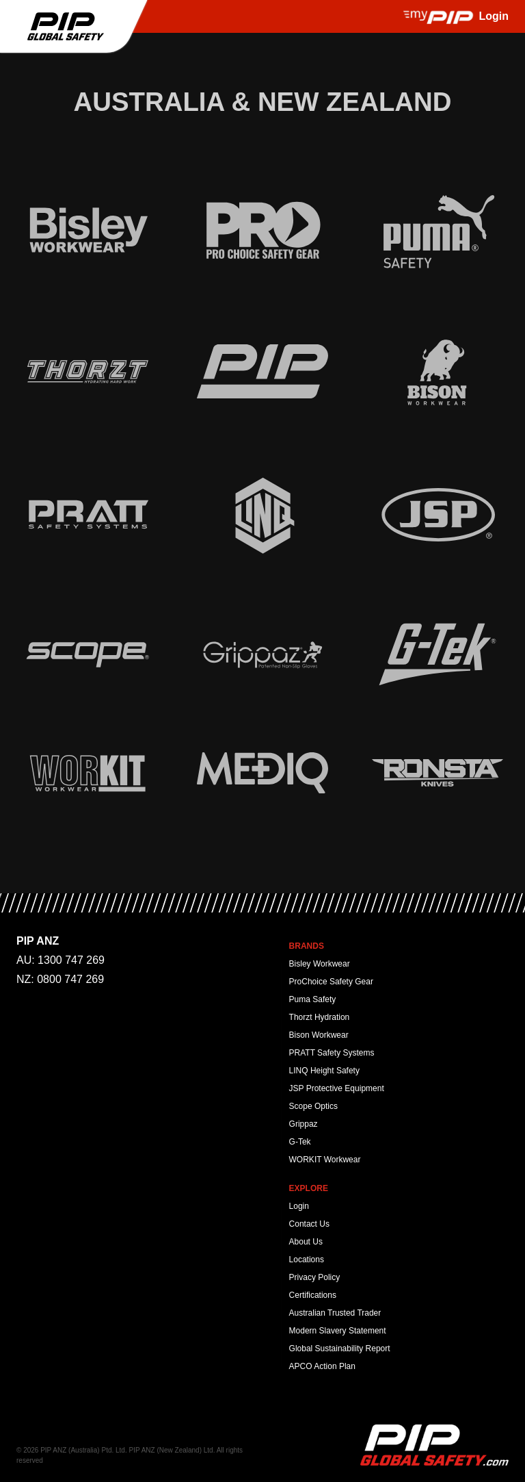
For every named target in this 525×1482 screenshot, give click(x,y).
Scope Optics (313, 1106)
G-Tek (300, 1142)
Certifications (312, 1295)
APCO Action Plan (322, 1366)
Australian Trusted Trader (335, 1313)
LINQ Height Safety (324, 1070)
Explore (308, 1188)
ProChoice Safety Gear (331, 981)
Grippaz (303, 1124)
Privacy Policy (314, 1277)
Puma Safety (312, 999)
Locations (306, 1259)
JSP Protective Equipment (336, 1088)
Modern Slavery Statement (337, 1331)
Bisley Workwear (319, 964)
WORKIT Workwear (325, 1159)
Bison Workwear (319, 1035)
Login (299, 1206)
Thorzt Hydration (319, 1017)
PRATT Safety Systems (332, 1053)
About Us (306, 1242)
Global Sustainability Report (339, 1348)
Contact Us (309, 1224)
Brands (306, 946)
